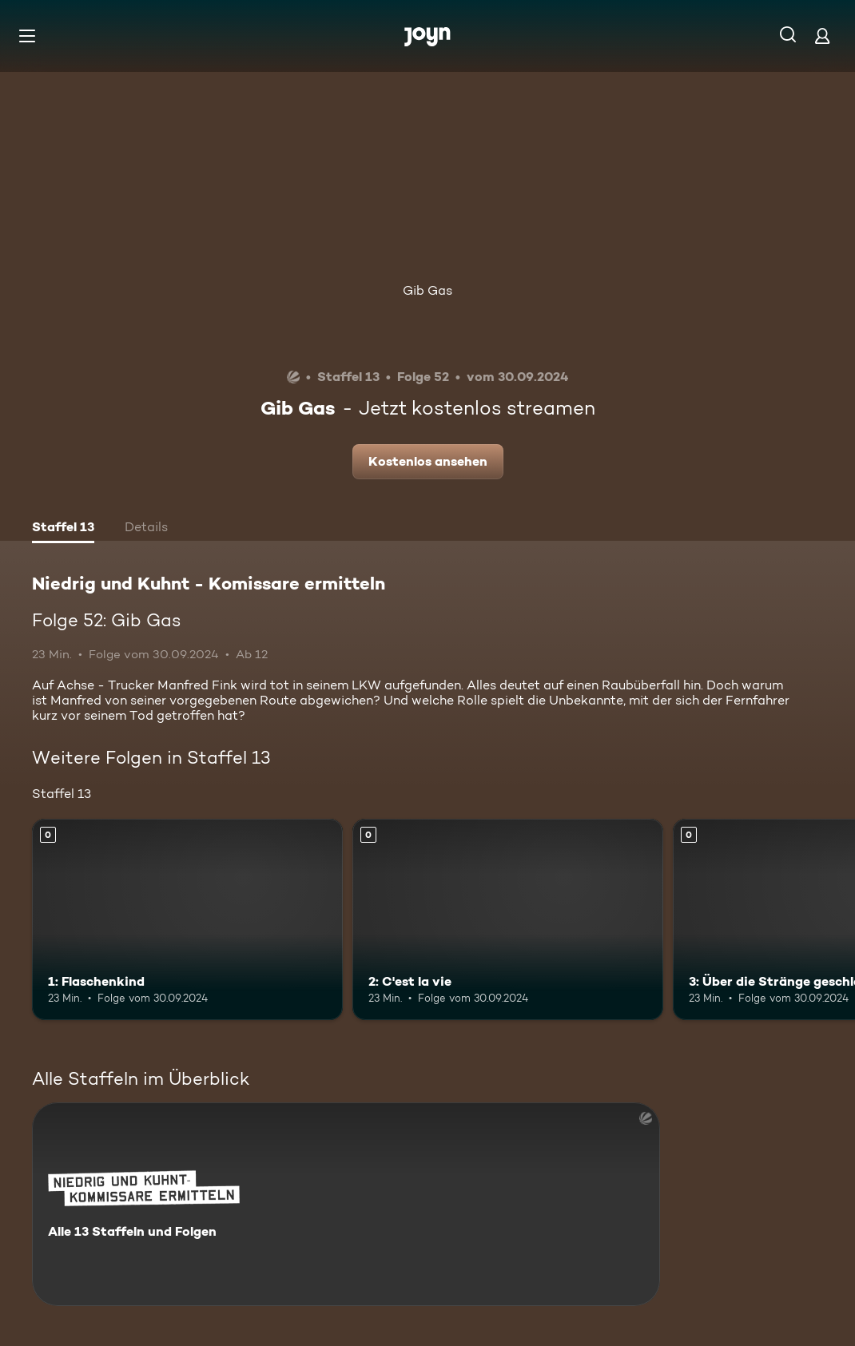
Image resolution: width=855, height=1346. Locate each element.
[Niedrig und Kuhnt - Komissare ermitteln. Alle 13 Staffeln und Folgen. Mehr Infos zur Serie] (346, 1204)
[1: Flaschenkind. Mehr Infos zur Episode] (187, 920)
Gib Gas (427, 290)
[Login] (822, 36)
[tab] (63, 528)
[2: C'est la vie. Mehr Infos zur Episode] (507, 920)
